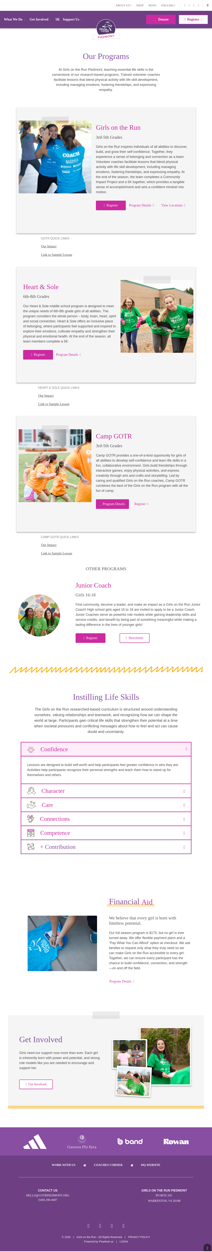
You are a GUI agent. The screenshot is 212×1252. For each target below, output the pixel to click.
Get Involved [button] (41, 19)
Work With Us (63, 1165)
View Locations (173, 205)
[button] (207, 5)
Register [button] (193, 19)
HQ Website (150, 1165)
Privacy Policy (139, 1237)
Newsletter (134, 638)
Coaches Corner (108, 1165)
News (152, 5)
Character (106, 791)
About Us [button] (124, 5)
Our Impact (48, 246)
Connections (106, 819)
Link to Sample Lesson (56, 255)
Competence (106, 833)
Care (106, 805)
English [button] (168, 5)
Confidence (106, 749)
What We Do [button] (15, 19)
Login (3, 5)
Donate (161, 19)
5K (57, 19)
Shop (140, 5)
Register (111, 205)
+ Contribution (106, 847)
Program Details (141, 205)
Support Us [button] (73, 19)
